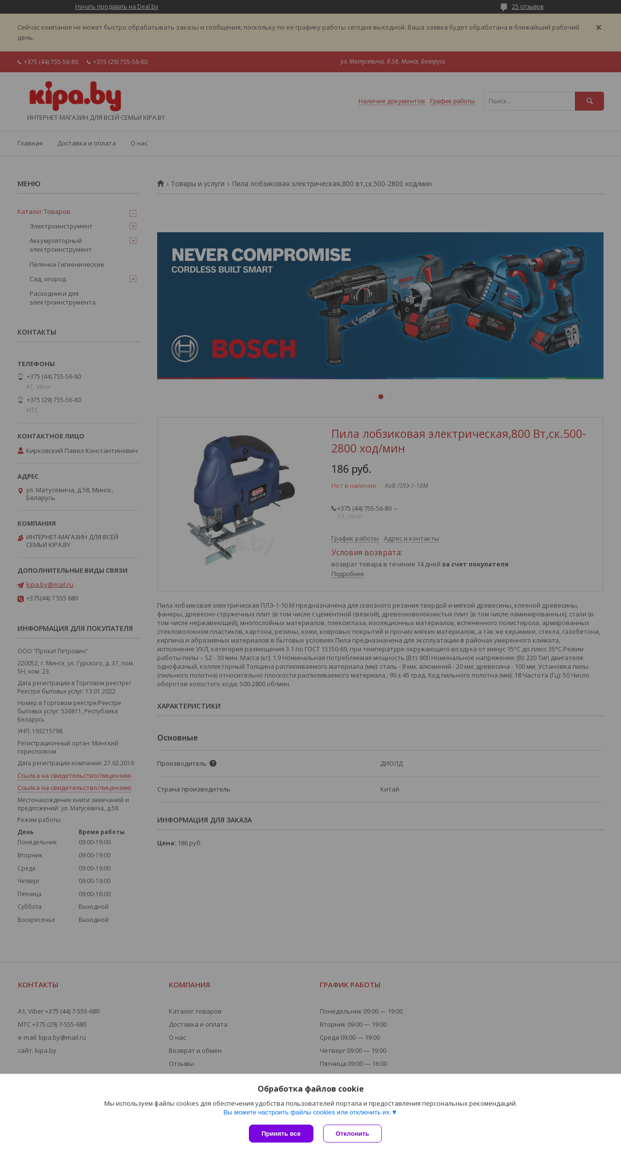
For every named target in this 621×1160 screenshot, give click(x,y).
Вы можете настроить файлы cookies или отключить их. (307, 1112)
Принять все (281, 1133)
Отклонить (352, 1133)
